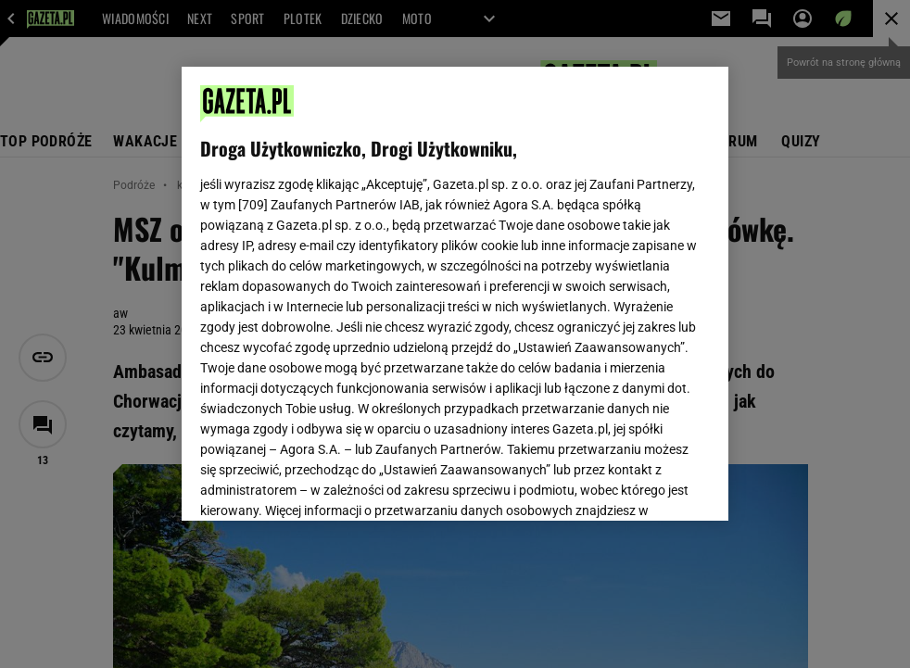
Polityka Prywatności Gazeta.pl (364, 285)
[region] (454, 294)
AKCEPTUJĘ (646, 484)
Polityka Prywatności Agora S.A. (558, 285)
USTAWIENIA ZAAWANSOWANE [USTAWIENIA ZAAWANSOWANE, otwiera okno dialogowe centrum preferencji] (322, 483)
